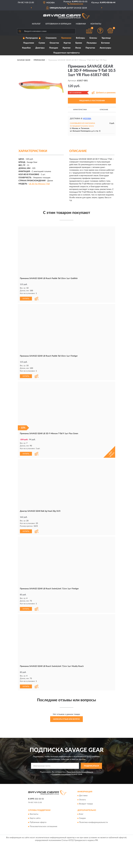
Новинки (81, 24)
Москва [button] (87, 119)
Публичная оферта (38, 821)
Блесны (93, 38)
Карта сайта (35, 817)
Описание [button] (104, 109)
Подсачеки (28, 43)
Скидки (82, 817)
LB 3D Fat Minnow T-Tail (39, 184)
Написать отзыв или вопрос (66, 718)
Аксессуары (105, 48)
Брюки (78, 43)
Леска (78, 48)
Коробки (26, 48)
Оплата (82, 799)
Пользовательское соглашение (43, 825)
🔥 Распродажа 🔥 (31, 38)
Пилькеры (92, 43)
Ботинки (105, 43)
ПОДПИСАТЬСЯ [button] (91, 765)
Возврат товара (86, 803)
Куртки (67, 43)
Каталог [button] (36, 24)
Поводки (53, 48)
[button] (75, 3)
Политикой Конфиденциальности (80, 771)
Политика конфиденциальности (93, 821)
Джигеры (40, 48)
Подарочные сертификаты (66, 53)
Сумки (42, 43)
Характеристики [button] (80, 109)
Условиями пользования (61, 773)
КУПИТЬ (26, 298)
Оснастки (54, 43)
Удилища (106, 38)
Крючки (66, 48)
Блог (81, 813)
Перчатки (90, 48)
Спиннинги (51, 38)
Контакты (95, 24)
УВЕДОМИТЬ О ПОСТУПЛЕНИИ (92, 100)
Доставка (83, 795)
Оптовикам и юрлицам (58, 24)
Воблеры (80, 38)
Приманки (66, 38)
